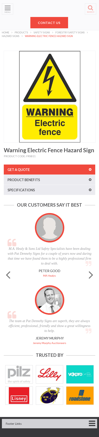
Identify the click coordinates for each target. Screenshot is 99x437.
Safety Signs (42, 32)
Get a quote (19, 170)
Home (5, 32)
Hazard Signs (10, 36)
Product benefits (24, 180)
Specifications (21, 190)
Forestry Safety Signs (70, 32)
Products (21, 32)
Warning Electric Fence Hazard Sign (49, 36)
